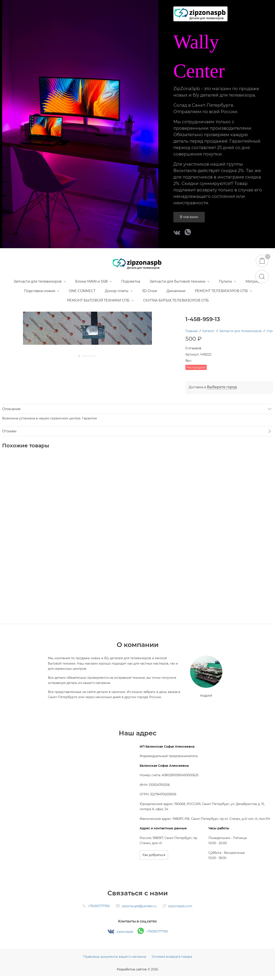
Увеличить (89, 355)
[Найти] (262, 276)
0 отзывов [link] (193, 348)
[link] (222, 387)
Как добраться (153, 855)
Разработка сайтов (132, 969)
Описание (11, 409)
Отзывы (9, 431)
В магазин (189, 217)
